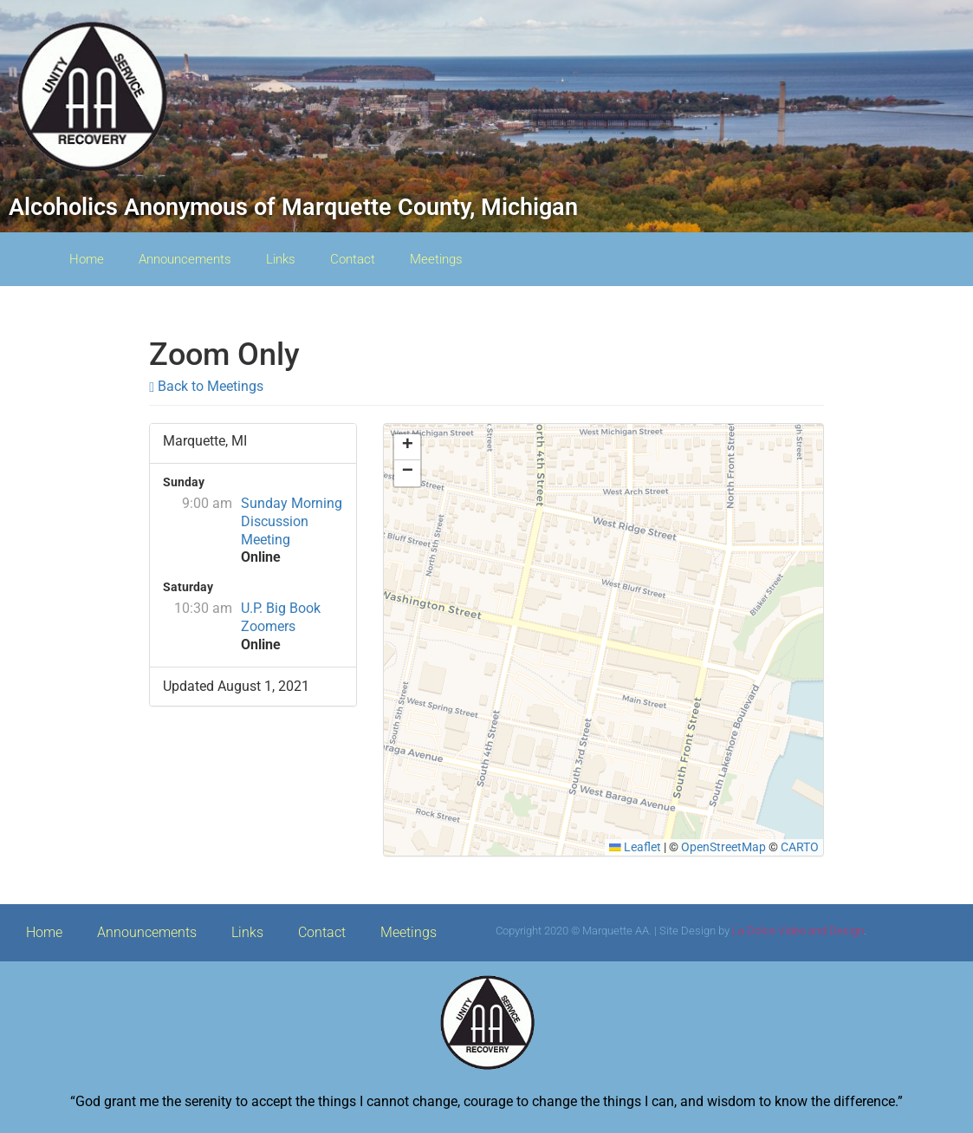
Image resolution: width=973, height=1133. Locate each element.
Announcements (185, 259)
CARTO (800, 847)
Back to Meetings (206, 386)
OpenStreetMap (723, 847)
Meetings (436, 259)
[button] (407, 447)
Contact (352, 259)
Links (280, 259)
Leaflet (635, 847)
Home (86, 259)
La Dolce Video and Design (798, 930)
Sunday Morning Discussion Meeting (291, 521)
